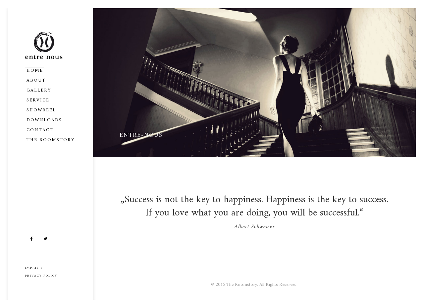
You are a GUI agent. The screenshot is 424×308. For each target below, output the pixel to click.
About (36, 80)
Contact (39, 130)
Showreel (41, 110)
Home (34, 70)
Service (37, 100)
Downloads (44, 120)
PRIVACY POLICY (41, 276)
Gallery (38, 90)
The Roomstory (50, 140)
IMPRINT (34, 268)
